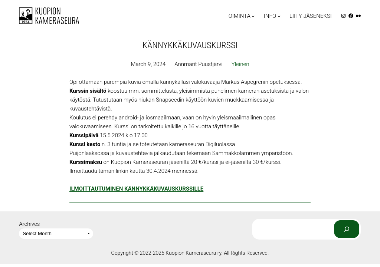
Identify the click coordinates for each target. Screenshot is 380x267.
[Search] (346, 229)
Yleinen (240, 64)
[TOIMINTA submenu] (253, 15)
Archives (29, 224)
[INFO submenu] (279, 15)
